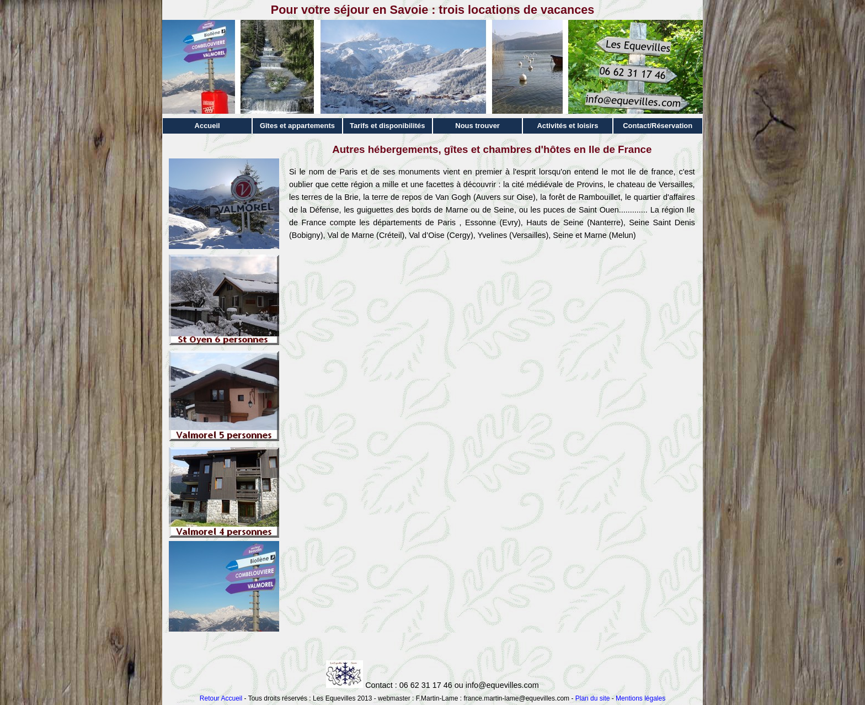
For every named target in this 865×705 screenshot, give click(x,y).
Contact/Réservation (657, 125)
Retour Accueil (221, 698)
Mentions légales (640, 698)
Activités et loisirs (567, 125)
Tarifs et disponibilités (387, 125)
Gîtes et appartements (297, 125)
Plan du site (592, 698)
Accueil (207, 125)
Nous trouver (477, 125)
